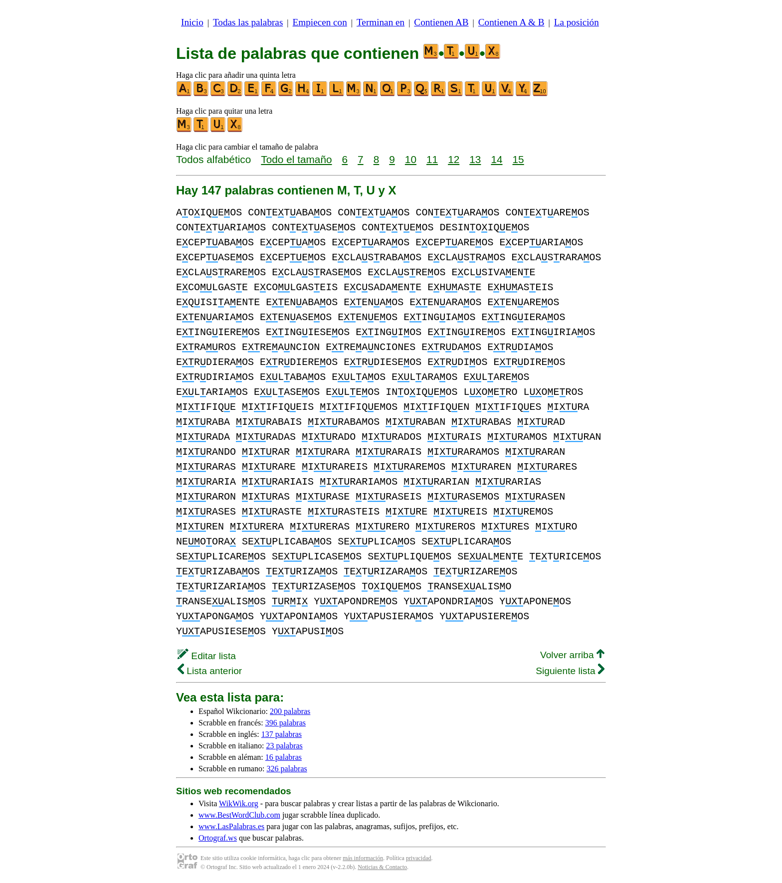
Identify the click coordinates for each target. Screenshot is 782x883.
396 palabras (285, 722)
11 (432, 159)
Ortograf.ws (217, 838)
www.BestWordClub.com (239, 815)
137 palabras (281, 734)
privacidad (418, 858)
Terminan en (380, 22)
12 (453, 159)
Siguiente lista (570, 671)
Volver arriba (572, 655)
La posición (576, 22)
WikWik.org (238, 803)
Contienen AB (441, 22)
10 (410, 159)
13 (475, 159)
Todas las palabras (248, 22)
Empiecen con (320, 22)
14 (496, 159)
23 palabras (284, 745)
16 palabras (283, 757)
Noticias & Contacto (382, 867)
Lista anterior (210, 671)
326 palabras (286, 768)
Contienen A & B (511, 22)
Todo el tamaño (296, 159)
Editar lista (207, 656)
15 (518, 159)
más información (363, 858)
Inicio (192, 22)
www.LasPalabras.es (231, 826)
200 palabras (290, 711)
